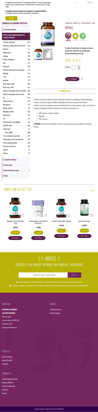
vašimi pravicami (66, 286)
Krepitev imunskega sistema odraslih (16, 91)
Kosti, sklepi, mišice (16, 84)
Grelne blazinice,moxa (11, 171)
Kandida (16, 80)
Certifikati (5, 364)
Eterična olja (7, 165)
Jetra (16, 77)
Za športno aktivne (10, 160)
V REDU (11, 18)
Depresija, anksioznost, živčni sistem (16, 46)
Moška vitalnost (16, 108)
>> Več (15, 233)
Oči (16, 118)
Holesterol (16, 66)
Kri (16, 98)
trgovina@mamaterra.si (9, 328)
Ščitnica (16, 153)
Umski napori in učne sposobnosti (16, 139)
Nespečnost (16, 115)
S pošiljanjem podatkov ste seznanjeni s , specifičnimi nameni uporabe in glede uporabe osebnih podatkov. (50, 286)
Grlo (16, 63)
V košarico (72, 79)
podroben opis (65, 91)
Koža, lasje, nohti (16, 87)
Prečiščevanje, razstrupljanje (16, 122)
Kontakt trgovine (55, 313)
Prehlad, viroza (16, 125)
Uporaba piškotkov (7, 383)
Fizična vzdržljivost (16, 59)
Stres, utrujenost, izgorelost (16, 136)
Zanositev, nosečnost (16, 146)
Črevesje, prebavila (16, 42)
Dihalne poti (16, 53)
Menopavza (16, 105)
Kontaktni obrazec (55, 310)
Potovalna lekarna (9, 30)
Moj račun (5, 390)
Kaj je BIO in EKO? (7, 361)
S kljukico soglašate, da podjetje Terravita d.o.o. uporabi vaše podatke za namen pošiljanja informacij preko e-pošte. (50, 282)
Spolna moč (16, 129)
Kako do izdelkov (7, 357)
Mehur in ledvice (16, 101)
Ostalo (5, 176)
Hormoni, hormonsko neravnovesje (16, 70)
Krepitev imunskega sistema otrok (16, 94)
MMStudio (61, 409)
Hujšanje (16, 73)
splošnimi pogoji (38, 286)
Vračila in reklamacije (8, 386)
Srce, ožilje (17, 132)
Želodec (16, 150)
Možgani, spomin (16, 112)
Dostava (4, 394)
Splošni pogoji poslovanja (9, 379)
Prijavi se (74, 275)
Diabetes (16, 49)
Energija (16, 56)
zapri (90, 2)
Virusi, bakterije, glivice (16, 143)
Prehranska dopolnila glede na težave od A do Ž (14, 36)
